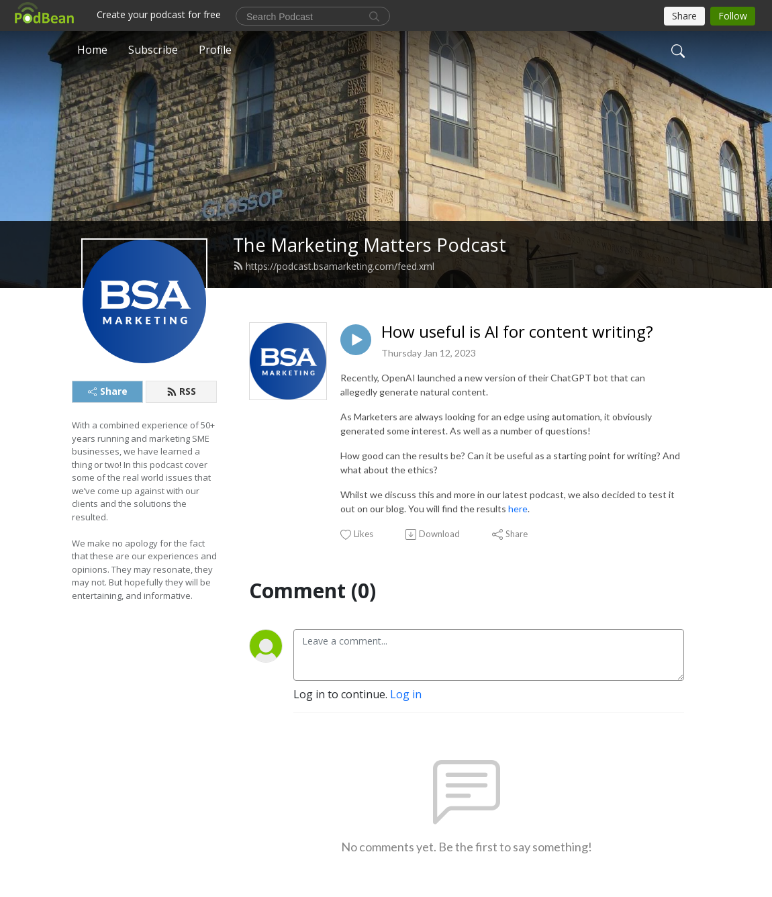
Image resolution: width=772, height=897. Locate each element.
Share (108, 391)
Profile (215, 49)
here (518, 508)
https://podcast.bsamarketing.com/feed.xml (333, 266)
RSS (181, 391)
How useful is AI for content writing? (517, 332)
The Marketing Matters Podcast (369, 244)
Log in (406, 694)
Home (92, 49)
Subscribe (153, 49)
